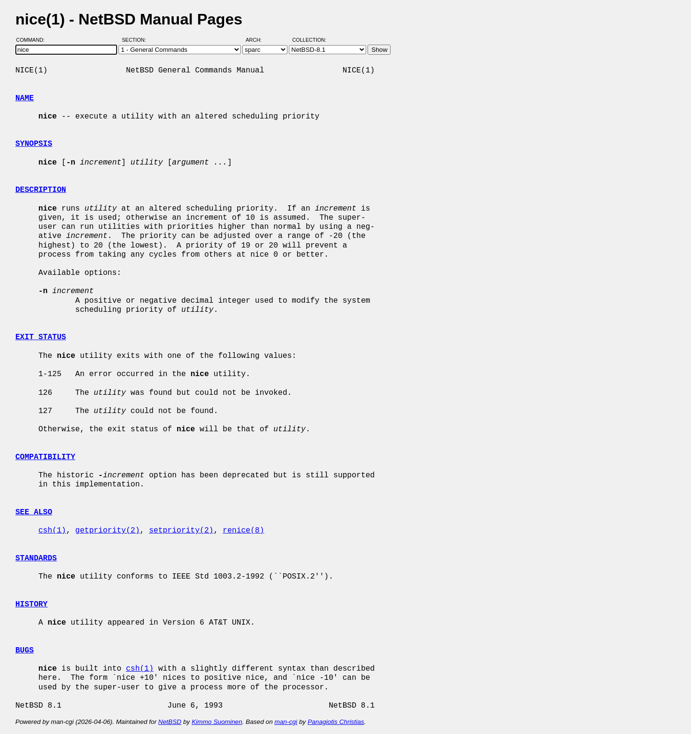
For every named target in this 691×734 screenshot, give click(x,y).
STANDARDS (36, 558)
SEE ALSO (33, 512)
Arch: (258, 40)
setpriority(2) (181, 530)
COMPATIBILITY (45, 457)
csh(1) (52, 530)
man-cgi (285, 721)
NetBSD (169, 721)
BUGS (24, 650)
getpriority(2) (107, 530)
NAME (24, 98)
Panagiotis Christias (336, 721)
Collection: (309, 40)
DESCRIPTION (40, 190)
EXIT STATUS (40, 337)
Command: (33, 40)
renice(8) (243, 530)
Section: (136, 40)
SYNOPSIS (33, 144)
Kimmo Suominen (216, 721)
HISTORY (31, 604)
